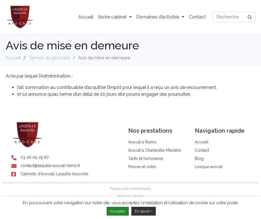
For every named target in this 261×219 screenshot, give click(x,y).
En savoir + (143, 211)
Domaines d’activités (160, 17)
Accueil (86, 17)
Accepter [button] (117, 211)
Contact (197, 17)
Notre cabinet (115, 17)
